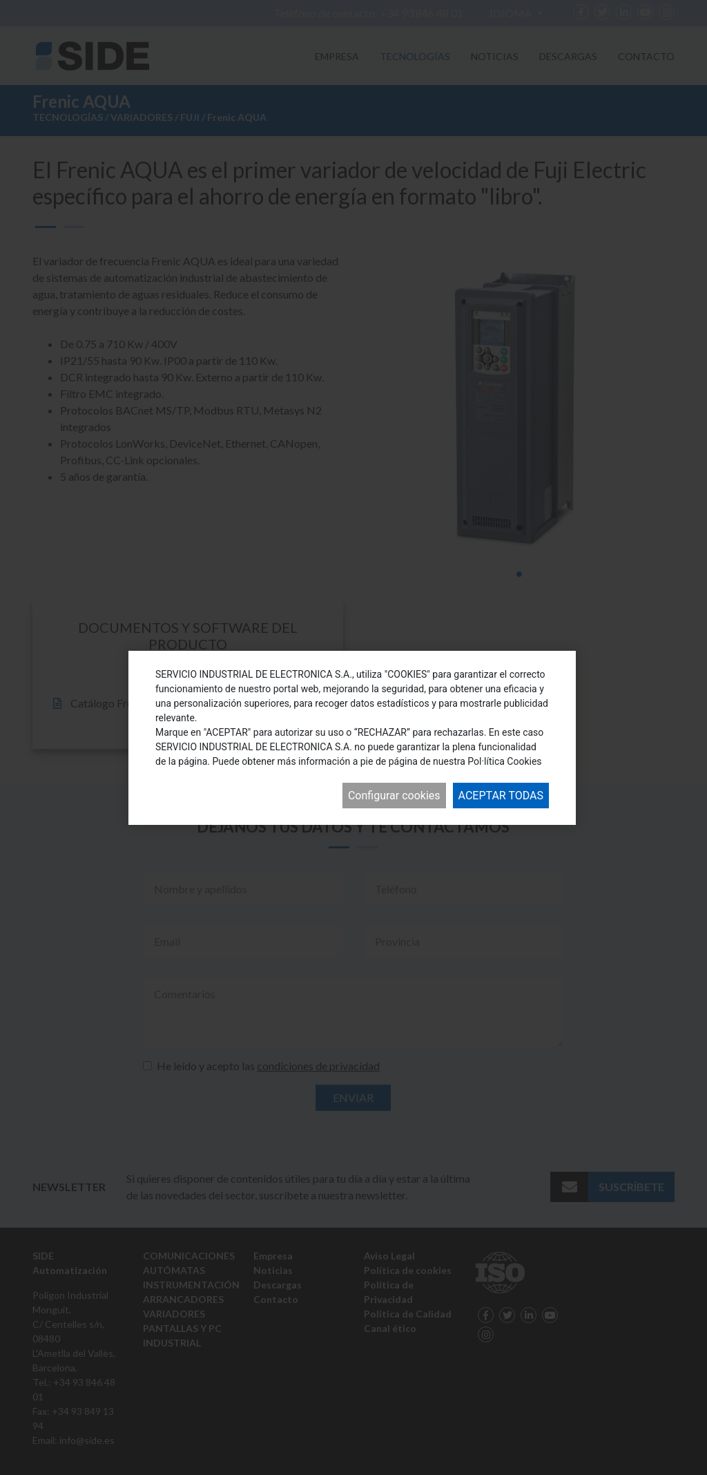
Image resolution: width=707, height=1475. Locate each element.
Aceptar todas (500, 795)
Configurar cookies (394, 795)
